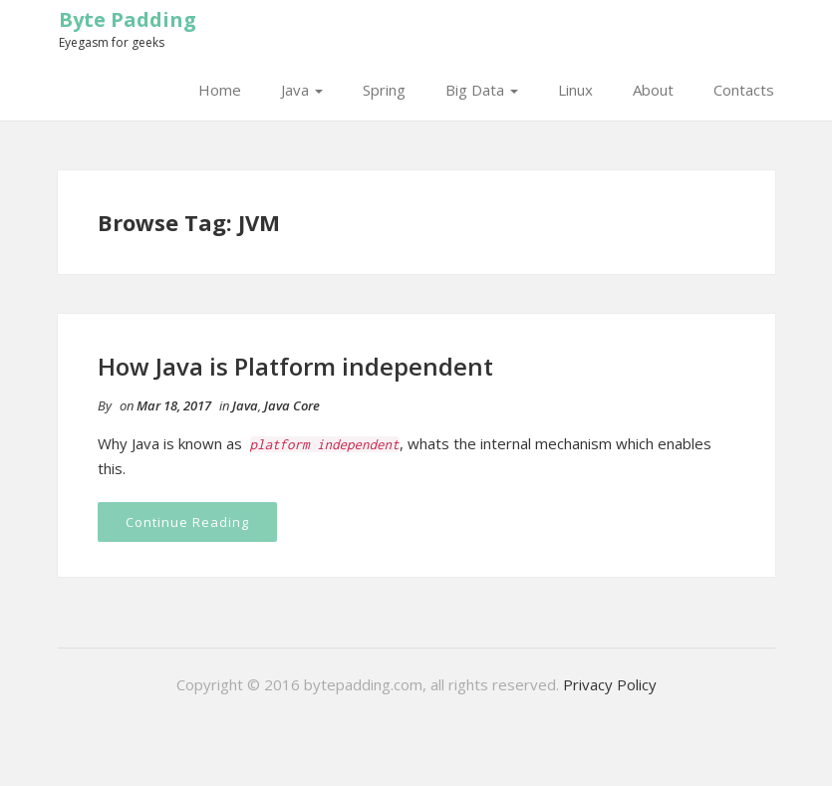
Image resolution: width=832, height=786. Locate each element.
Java (302, 90)
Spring (384, 90)
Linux (575, 90)
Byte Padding (127, 19)
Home (219, 90)
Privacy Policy (610, 684)
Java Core (292, 405)
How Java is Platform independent (295, 366)
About (653, 90)
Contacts (743, 90)
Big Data (481, 90)
